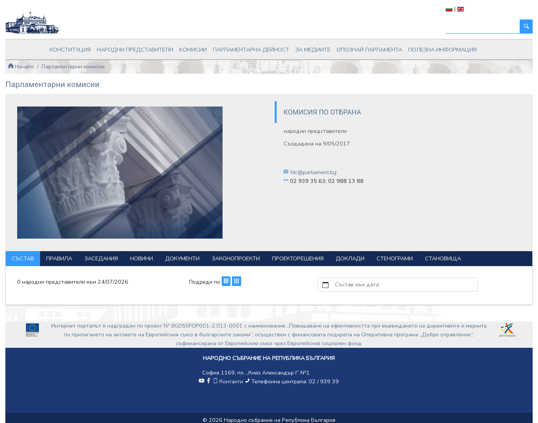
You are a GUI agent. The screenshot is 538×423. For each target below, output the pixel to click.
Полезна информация (442, 49)
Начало (21, 66)
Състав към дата (357, 284)
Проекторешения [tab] (298, 258)
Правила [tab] (59, 258)
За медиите (312, 49)
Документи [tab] (182, 258)
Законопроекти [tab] (236, 258)
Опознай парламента (369, 49)
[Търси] (483, 26)
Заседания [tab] (101, 258)
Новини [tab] (141, 258)
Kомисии (193, 49)
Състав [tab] (23, 258)
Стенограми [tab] (395, 258)
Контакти (229, 381)
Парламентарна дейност (251, 49)
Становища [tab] (443, 258)
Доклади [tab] (350, 258)
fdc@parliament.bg (313, 172)
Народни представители (135, 49)
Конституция (70, 49)
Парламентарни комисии (73, 66)
